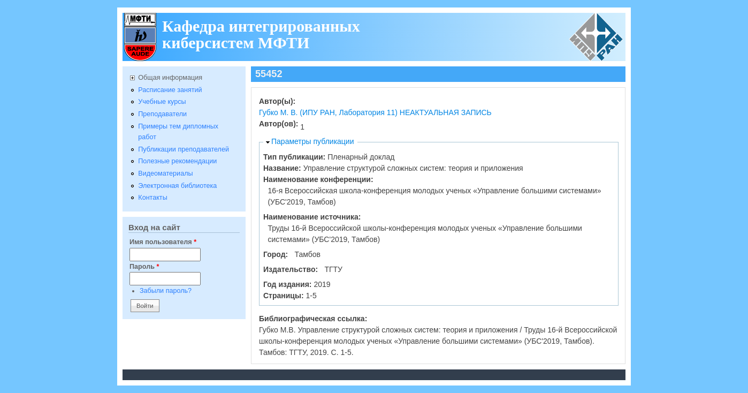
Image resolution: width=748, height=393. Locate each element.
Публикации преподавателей (183, 149)
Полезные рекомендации (177, 161)
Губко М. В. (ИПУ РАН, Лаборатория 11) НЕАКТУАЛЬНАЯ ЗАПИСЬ (375, 112)
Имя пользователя (162, 242)
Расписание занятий (170, 90)
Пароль (144, 266)
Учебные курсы (162, 101)
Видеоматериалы (165, 173)
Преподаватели (162, 114)
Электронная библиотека (177, 186)
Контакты (152, 197)
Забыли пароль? (166, 290)
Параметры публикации (312, 141)
